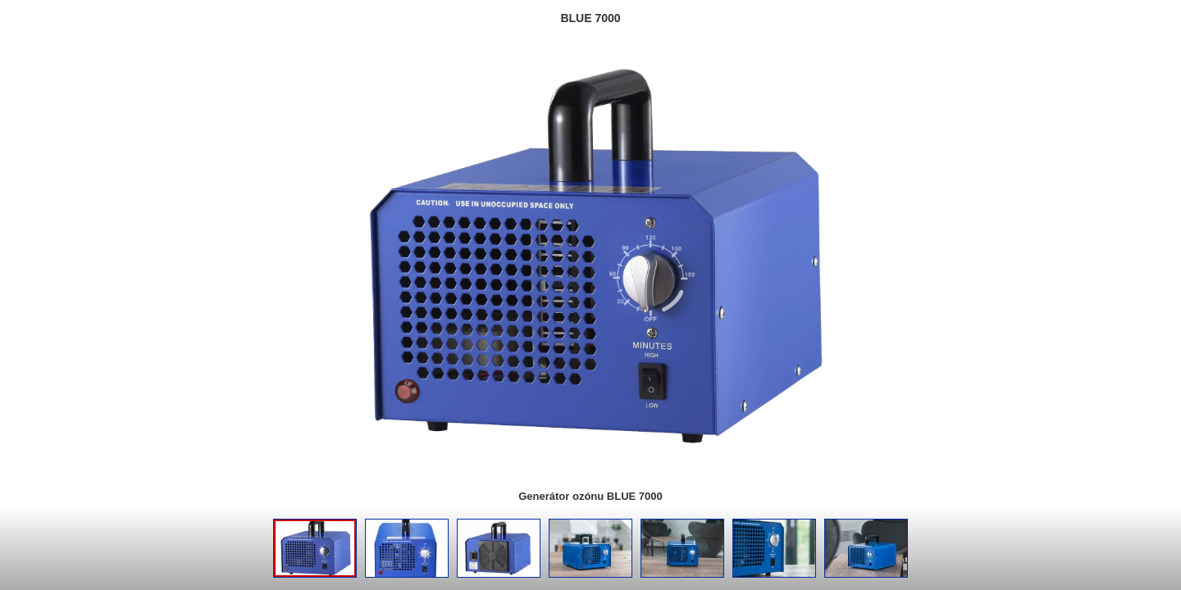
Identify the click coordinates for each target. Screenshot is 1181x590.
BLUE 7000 (590, 18)
